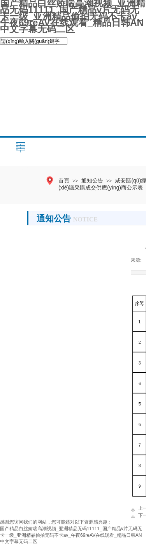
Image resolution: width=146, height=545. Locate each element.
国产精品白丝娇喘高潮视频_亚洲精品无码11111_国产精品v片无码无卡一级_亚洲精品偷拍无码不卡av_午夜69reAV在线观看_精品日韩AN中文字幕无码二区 (71, 535)
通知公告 (92, 180)
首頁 (63, 180)
